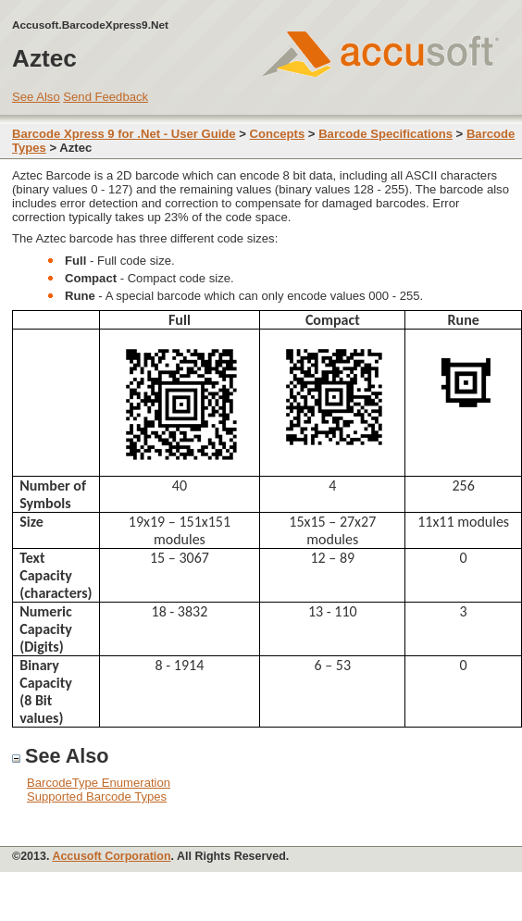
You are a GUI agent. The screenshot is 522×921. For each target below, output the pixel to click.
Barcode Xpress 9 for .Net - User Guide (124, 134)
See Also (36, 97)
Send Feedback (105, 97)
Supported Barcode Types (97, 796)
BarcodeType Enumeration (98, 783)
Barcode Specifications (385, 134)
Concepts (277, 134)
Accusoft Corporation (111, 856)
